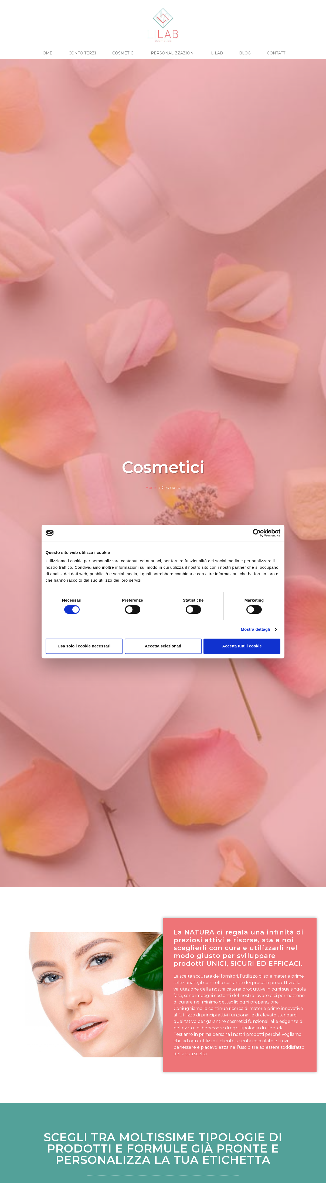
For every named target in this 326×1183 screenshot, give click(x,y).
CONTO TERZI (82, 53)
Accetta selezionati (163, 646)
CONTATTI (277, 53)
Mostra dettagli (255, 629)
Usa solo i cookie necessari (84, 646)
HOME (45, 53)
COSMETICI (123, 53)
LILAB (217, 53)
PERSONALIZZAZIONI (173, 53)
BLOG (245, 53)
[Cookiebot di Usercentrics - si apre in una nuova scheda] (256, 533)
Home (151, 487)
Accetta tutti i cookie (242, 646)
